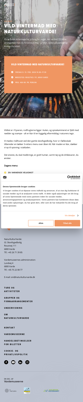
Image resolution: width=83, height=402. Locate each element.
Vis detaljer (70, 215)
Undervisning (13, 308)
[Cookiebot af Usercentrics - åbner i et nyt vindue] (69, 177)
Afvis (41, 223)
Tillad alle (67, 223)
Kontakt (9, 327)
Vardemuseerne (14, 334)
